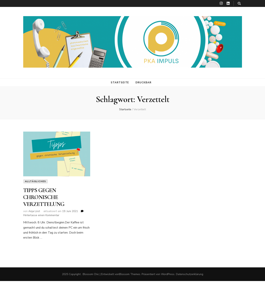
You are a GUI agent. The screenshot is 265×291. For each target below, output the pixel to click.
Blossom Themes (129, 274)
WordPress (167, 274)
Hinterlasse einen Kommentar (41, 215)
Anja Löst (34, 211)
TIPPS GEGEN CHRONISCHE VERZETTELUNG (43, 197)
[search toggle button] (239, 3)
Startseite (120, 82)
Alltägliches (35, 181)
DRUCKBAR (143, 82)
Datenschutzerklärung (189, 274)
